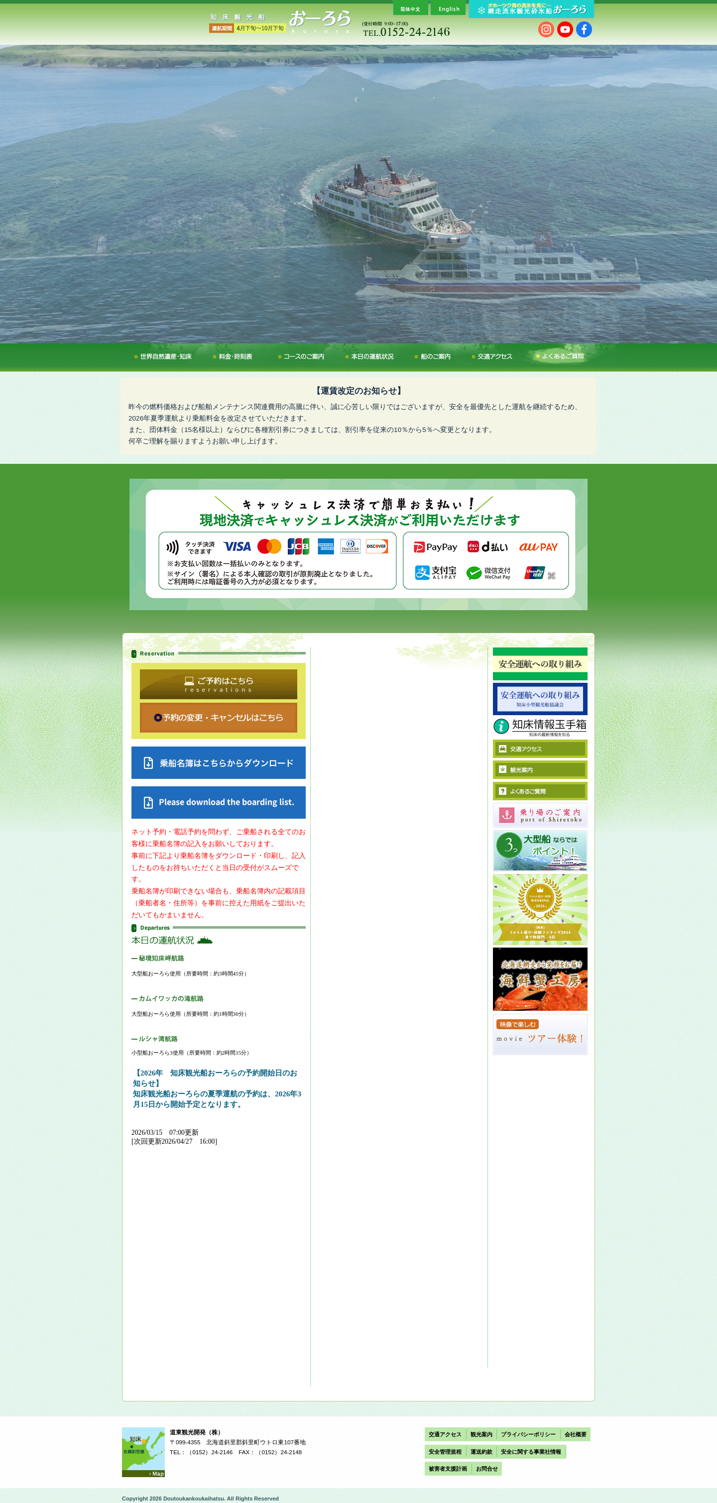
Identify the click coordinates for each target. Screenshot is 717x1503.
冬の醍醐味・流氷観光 (166, 354)
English (447, 7)
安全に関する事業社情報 (531, 1452)
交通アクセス (489, 354)
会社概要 (576, 1434)
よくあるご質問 (553, 354)
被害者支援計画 (448, 1469)
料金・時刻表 (241, 354)
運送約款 (481, 1452)
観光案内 (481, 1434)
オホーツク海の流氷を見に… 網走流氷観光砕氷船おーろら (530, 9)
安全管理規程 (445, 1452)
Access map (143, 1452)
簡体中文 (409, 7)
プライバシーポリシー (528, 1434)
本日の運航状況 (374, 354)
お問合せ (487, 1469)
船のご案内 (436, 354)
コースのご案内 (306, 354)
